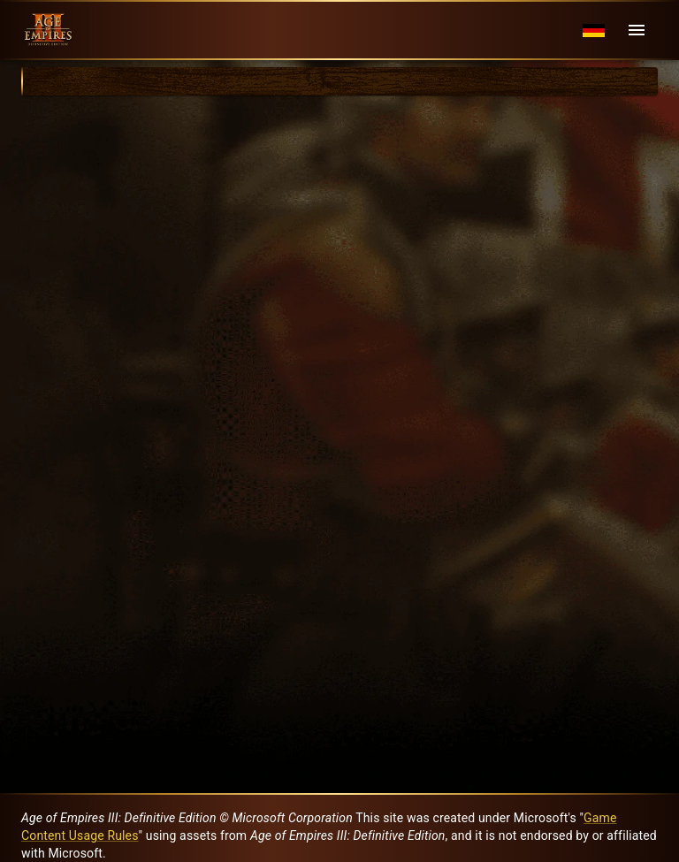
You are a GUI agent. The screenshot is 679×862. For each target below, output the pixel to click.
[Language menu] (593, 30)
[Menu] (636, 30)
